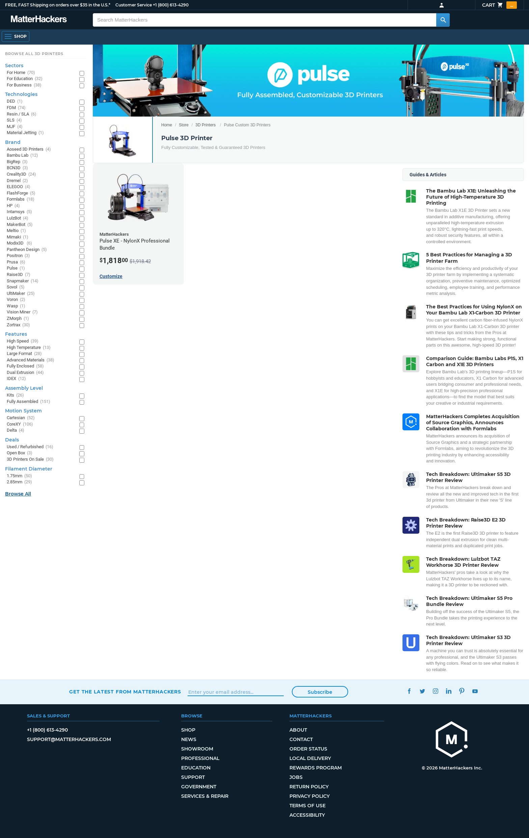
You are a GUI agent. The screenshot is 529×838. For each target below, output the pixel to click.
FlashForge (21, 193)
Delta (15, 430)
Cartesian (21, 418)
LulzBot (17, 218)
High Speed (22, 341)
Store (184, 125)
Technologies (21, 94)
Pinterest (462, 691)
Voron (16, 300)
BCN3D (17, 168)
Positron (18, 256)
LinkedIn (448, 691)
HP (13, 206)
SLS (14, 120)
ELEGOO (18, 187)
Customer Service (133, 4)
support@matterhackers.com (69, 739)
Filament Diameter (28, 469)
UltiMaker (21, 293)
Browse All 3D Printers (34, 53)
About (298, 730)
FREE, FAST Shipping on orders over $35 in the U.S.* (57, 4)
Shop (188, 730)
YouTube (475, 691)
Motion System (23, 411)
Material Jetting (25, 133)
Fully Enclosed (25, 366)
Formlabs (20, 199)
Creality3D (21, 174)
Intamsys (19, 212)
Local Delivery (310, 758)
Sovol (16, 287)
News (188, 739)
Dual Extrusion (25, 373)
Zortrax (18, 325)
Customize (111, 276)
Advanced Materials (30, 360)
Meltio (16, 231)
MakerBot (20, 225)
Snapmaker (22, 281)
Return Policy (309, 787)
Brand (13, 142)
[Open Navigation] (15, 36)
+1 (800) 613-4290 (171, 4)
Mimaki (17, 237)
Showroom (197, 749)
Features (16, 334)
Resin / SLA (21, 114)
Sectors (14, 65)
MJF (15, 127)
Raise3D (18, 275)
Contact (301, 739)
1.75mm (19, 476)
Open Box (19, 453)
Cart (499, 5)
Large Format (24, 354)
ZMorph (18, 318)
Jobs (296, 777)
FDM (16, 108)
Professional (200, 758)
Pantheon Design (27, 250)
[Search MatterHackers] (443, 20)
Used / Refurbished (30, 447)
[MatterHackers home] (451, 740)
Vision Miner (22, 312)
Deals (12, 440)
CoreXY (20, 424)
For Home (21, 73)
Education (196, 768)
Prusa (16, 262)
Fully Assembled (28, 402)
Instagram (435, 691)
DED (15, 101)
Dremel (17, 181)
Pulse (16, 268)
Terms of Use (307, 806)
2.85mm (19, 482)
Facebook (409, 691)
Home (166, 125)
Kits (15, 395)
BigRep (17, 162)
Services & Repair (204, 796)
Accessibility (307, 815)
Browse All (18, 494)
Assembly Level (24, 388)
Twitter (422, 691)
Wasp (16, 306)
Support (193, 777)
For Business (24, 85)
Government (198, 787)
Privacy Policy (309, 796)
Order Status (308, 749)
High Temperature (29, 348)
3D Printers (205, 125)
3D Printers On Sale (30, 459)
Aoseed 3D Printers (29, 149)
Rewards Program (315, 768)
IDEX (16, 379)
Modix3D (19, 243)
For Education (25, 79)
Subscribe (320, 692)
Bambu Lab (22, 155)
